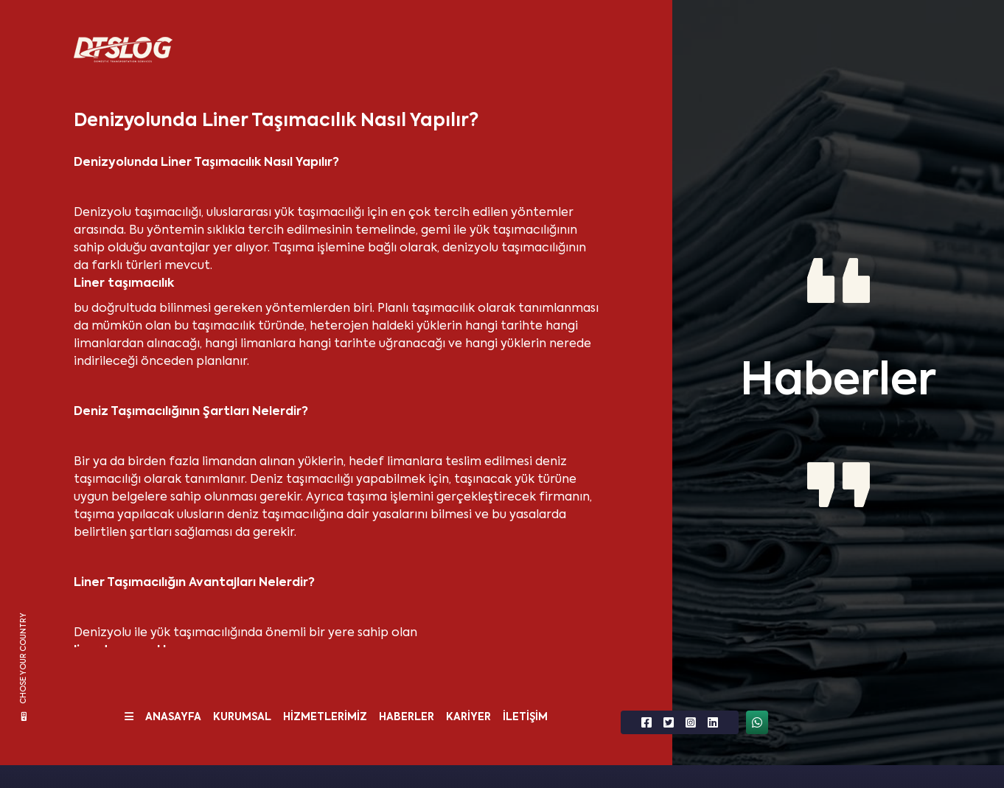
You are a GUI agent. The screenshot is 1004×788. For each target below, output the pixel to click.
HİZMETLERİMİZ (325, 717)
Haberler (838, 382)
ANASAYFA (173, 717)
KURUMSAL (242, 717)
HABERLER (406, 717)
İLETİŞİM (525, 717)
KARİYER (468, 717)
